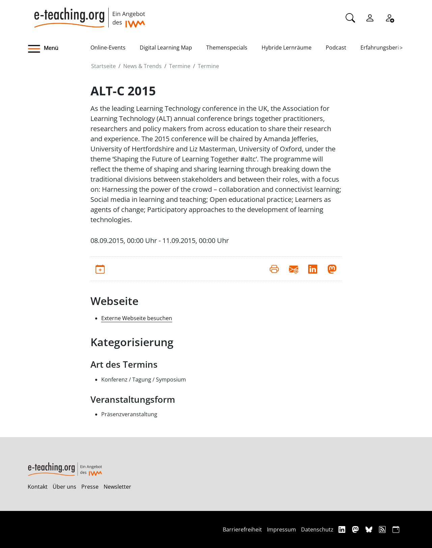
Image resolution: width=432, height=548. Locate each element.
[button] (59, 49)
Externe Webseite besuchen (136, 318)
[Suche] (350, 17)
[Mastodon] (356, 529)
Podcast (336, 47)
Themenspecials (226, 47)
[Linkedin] (343, 529)
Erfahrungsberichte (385, 47)
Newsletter (117, 486)
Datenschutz (317, 529)
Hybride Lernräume (287, 47)
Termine (179, 66)
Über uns (64, 486)
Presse (90, 486)
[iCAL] (396, 529)
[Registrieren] (389, 17)
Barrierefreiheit (242, 529)
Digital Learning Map (166, 47)
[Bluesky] (370, 529)
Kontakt (38, 486)
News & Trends (142, 66)
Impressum (281, 529)
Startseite (103, 66)
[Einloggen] (370, 17)
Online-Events (108, 47)
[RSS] (383, 529)
